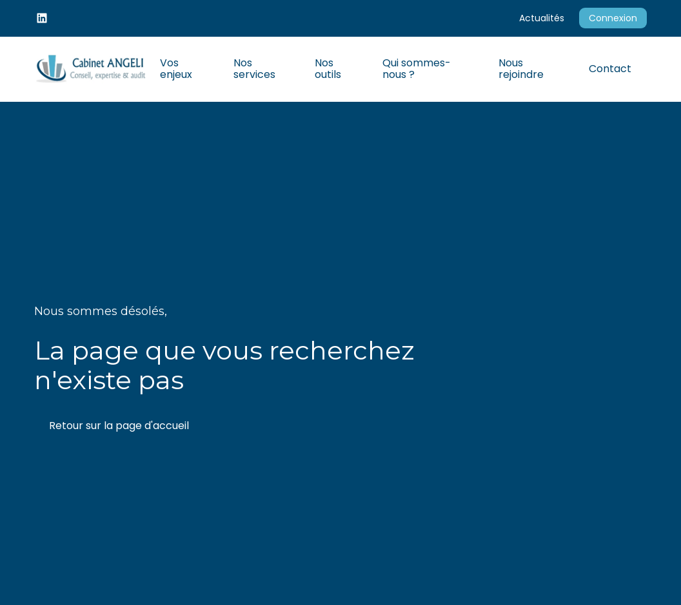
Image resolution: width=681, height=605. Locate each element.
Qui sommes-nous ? (416, 68)
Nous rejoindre (521, 68)
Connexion (613, 18)
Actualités (541, 18)
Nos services (254, 68)
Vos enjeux (176, 68)
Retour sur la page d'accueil (119, 425)
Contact (610, 68)
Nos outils (328, 68)
